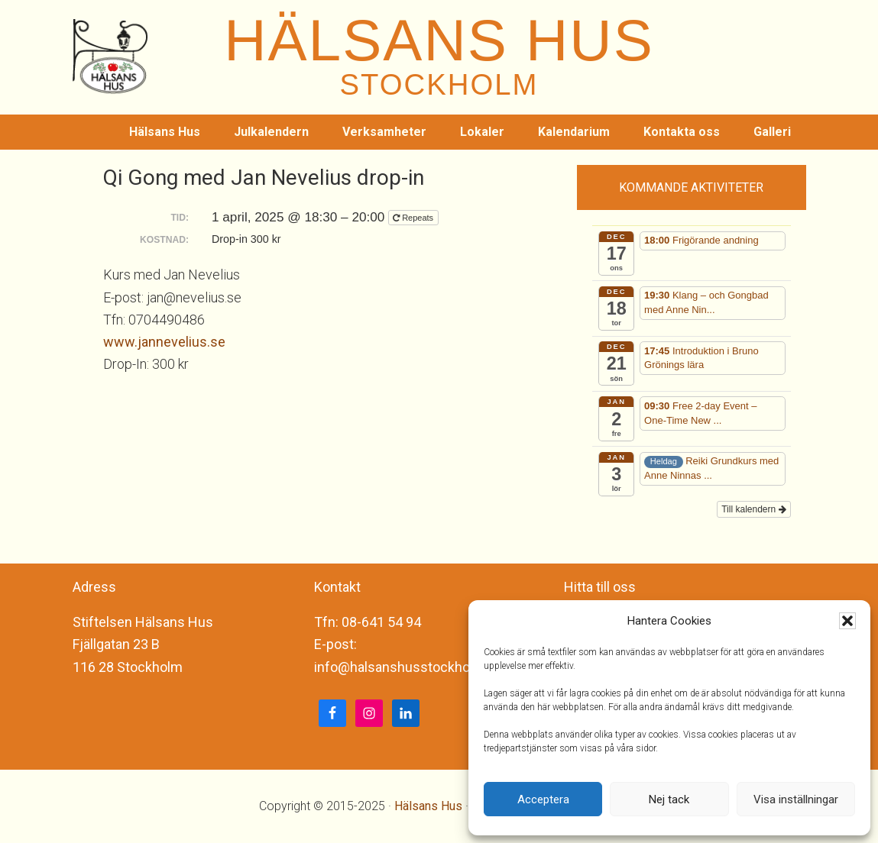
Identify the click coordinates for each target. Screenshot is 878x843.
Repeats (414, 217)
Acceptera (543, 799)
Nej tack (669, 799)
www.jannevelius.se (164, 342)
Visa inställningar (795, 799)
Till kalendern (753, 509)
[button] (847, 620)
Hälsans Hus (428, 806)
